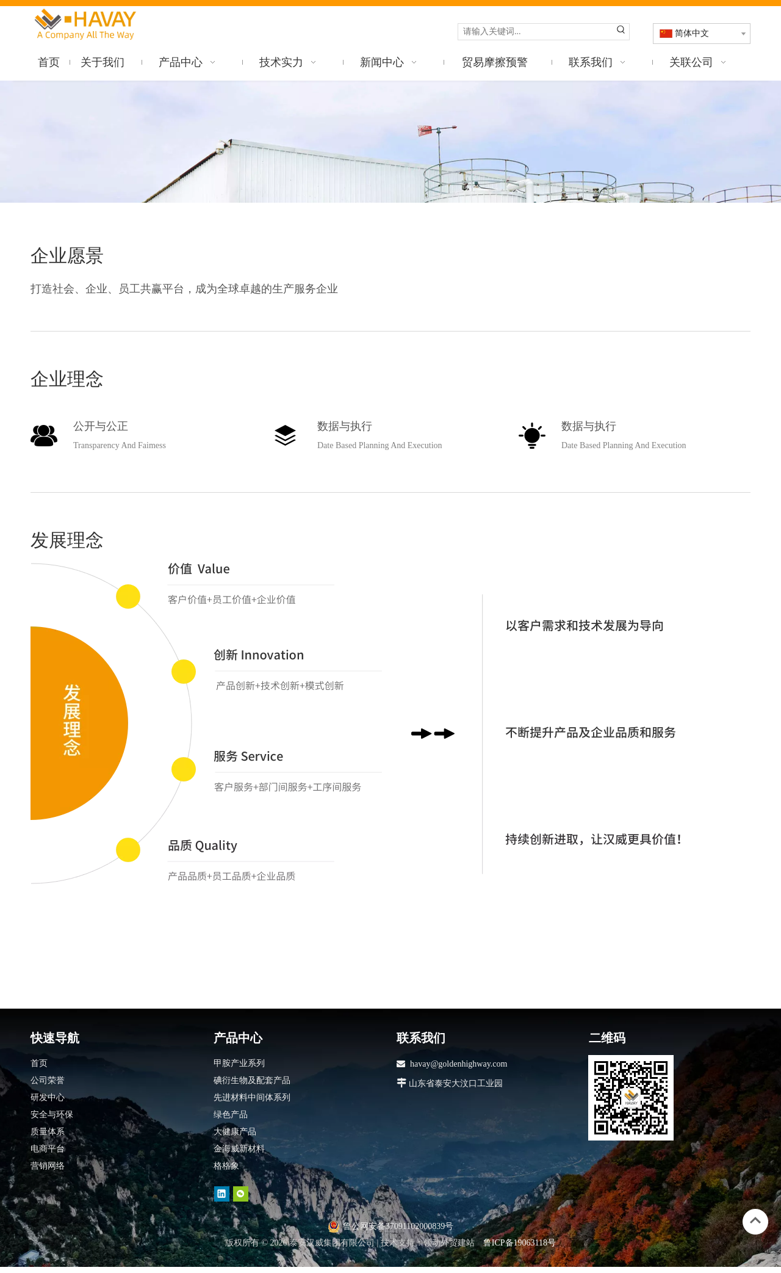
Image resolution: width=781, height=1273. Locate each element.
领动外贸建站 (449, 1242)
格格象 (226, 1165)
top (755, 1220)
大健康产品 (235, 1131)
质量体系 (48, 1131)
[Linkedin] (221, 1194)
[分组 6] (355, 723)
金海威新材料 (239, 1148)
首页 (39, 1063)
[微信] (240, 1194)
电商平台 (48, 1148)
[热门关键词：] (621, 32)
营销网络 (48, 1165)
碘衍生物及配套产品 (252, 1080)
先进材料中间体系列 (252, 1097)
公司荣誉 (48, 1080)
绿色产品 (231, 1114)
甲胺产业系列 (239, 1063)
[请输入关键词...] (535, 32)
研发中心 (48, 1097)
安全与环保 (52, 1114)
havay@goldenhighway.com (458, 1063)
